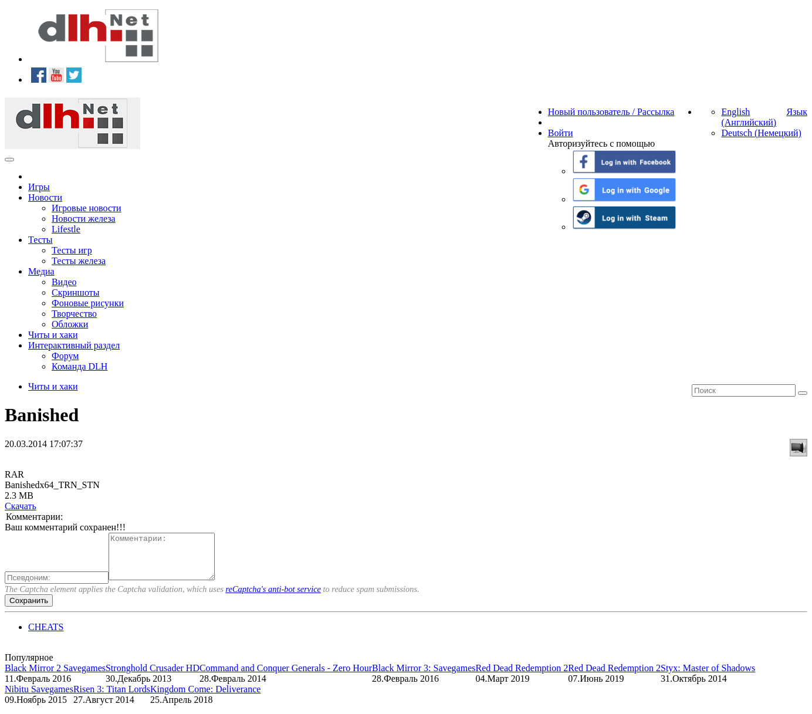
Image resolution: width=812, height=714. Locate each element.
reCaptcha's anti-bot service (273, 598)
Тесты (40, 240)
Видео (64, 282)
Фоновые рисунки (88, 303)
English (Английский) (748, 117)
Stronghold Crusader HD (152, 677)
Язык (796, 112)
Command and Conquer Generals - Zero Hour (285, 677)
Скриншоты (75, 292)
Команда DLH (79, 366)
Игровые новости (86, 208)
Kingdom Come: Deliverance (205, 698)
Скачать (20, 506)
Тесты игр (72, 250)
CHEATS (45, 636)
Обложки (70, 324)
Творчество (74, 314)
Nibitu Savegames (39, 698)
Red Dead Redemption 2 (521, 677)
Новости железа (84, 219)
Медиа (41, 271)
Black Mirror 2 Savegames (55, 677)
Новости (45, 197)
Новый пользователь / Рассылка (611, 112)
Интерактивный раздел (74, 345)
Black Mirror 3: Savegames (423, 677)
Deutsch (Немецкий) (761, 133)
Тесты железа (79, 261)
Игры (39, 187)
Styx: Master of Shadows (708, 677)
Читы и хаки (53, 335)
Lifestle (66, 229)
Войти (560, 133)
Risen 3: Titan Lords (111, 698)
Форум (65, 356)
